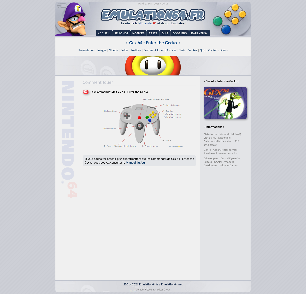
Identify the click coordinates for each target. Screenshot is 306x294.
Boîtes (124, 50)
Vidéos (113, 50)
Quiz (202, 50)
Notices (136, 50)
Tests (182, 50)
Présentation (86, 50)
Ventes (192, 50)
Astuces (171, 50)
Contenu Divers (218, 50)
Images (101, 50)
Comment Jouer (154, 50)
